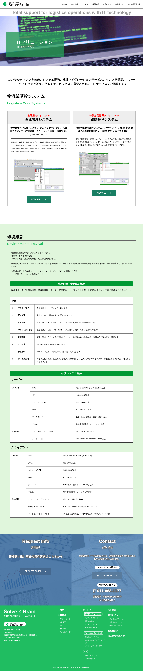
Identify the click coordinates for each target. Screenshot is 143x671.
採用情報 (95, 4)
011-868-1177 (107, 591)
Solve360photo (90, 658)
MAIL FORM (107, 576)
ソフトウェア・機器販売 (93, 646)
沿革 (61, 625)
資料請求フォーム (115, 622)
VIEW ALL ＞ (38, 199)
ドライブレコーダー (92, 624)
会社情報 (74, 4)
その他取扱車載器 (91, 627)
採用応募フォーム (115, 625)
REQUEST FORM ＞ (36, 571)
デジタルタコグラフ (92, 618)
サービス (85, 4)
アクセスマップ (65, 632)
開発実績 (63, 629)
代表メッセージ (65, 619)
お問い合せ (107, 4)
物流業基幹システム (92, 637)
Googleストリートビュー (93, 655)
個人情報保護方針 (134, 4)
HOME (64, 4)
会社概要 (63, 622)
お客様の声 (119, 4)
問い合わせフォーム (116, 619)
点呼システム (89, 621)
